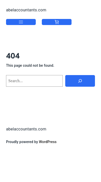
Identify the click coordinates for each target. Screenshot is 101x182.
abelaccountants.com (26, 10)
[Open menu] (21, 22)
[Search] (80, 81)
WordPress (48, 142)
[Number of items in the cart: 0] (57, 22)
